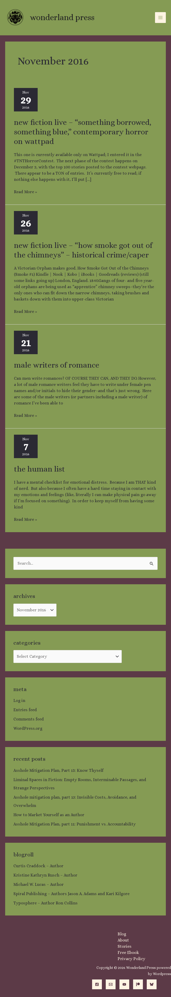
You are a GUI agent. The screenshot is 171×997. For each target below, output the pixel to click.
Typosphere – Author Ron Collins (45, 903)
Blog (122, 933)
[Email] (111, 984)
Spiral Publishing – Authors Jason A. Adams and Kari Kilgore (71, 893)
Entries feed (25, 709)
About (123, 940)
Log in (19, 700)
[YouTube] (124, 984)
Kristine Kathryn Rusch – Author (45, 875)
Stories (125, 946)
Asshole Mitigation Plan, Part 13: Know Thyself (58, 770)
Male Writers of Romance (56, 365)
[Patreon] (138, 984)
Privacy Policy (131, 958)
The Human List (39, 469)
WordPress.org (27, 728)
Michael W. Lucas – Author (38, 884)
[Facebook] (97, 984)
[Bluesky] (152, 984)
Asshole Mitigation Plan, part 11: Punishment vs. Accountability (74, 824)
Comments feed (28, 719)
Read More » (25, 191)
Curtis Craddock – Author (38, 865)
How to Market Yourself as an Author (48, 814)
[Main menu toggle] (160, 17)
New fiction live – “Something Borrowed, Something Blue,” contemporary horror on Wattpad (82, 132)
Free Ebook (128, 952)
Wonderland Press (61, 17)
